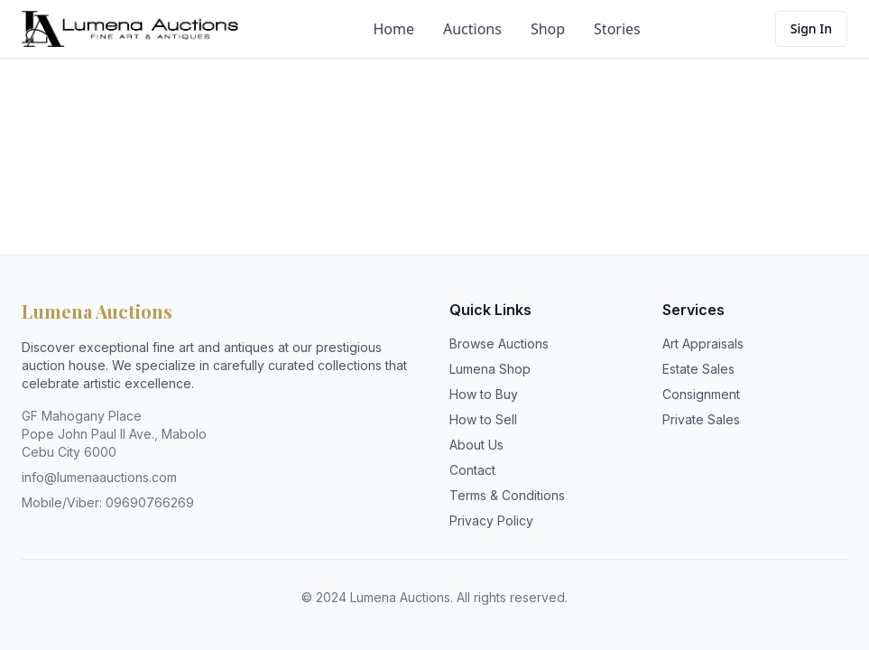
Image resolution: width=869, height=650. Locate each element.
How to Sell (483, 419)
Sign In (811, 28)
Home (393, 29)
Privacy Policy (491, 520)
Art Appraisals (703, 343)
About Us (476, 444)
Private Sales (701, 419)
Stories (617, 29)
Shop (548, 29)
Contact (472, 470)
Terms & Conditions (507, 495)
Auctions (472, 29)
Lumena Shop (490, 368)
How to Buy (483, 394)
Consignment (701, 394)
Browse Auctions (499, 343)
